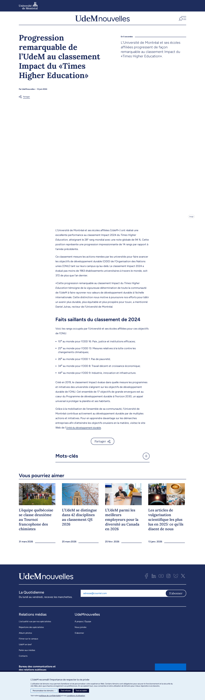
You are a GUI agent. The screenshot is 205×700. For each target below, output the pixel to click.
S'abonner (176, 598)
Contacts (23, 661)
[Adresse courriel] (123, 598)
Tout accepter (81, 690)
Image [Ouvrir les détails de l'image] (191, 222)
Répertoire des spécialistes (31, 632)
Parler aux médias (27, 655)
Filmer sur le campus (28, 644)
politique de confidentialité (50, 696)
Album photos (25, 638)
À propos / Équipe (83, 626)
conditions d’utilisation (76, 696)
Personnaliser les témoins (44, 691)
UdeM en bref (25, 649)
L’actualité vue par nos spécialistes (35, 626)
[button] (182, 21)
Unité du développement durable (85, 432)
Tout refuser (66, 690)
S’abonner (79, 638)
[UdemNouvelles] (102, 21)
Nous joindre (80, 632)
